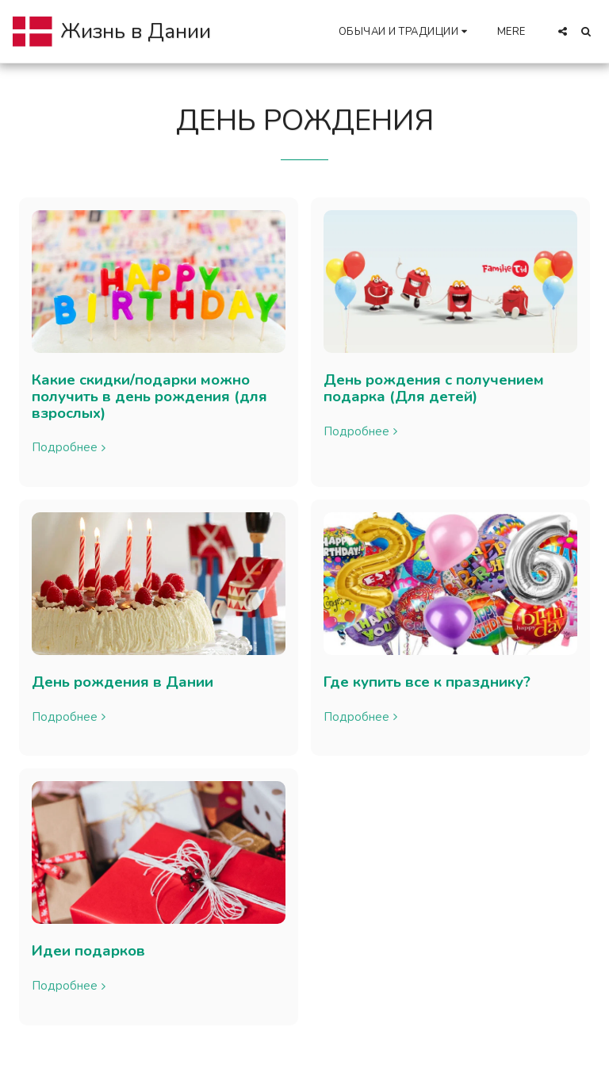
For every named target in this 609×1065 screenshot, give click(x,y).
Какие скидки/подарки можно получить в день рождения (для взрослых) (149, 396)
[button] (405, 31)
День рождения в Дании (122, 682)
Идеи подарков (88, 950)
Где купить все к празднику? (427, 682)
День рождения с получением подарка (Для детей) (434, 388)
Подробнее (70, 447)
